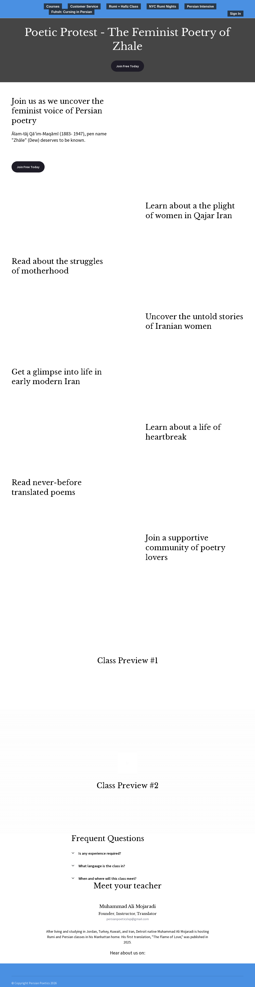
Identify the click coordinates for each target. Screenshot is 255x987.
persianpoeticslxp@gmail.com (127, 915)
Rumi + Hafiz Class (107, 6)
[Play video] (127, 634)
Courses (50, 6)
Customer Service (75, 6)
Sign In (238, 8)
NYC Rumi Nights (140, 6)
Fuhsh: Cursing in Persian (208, 6)
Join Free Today (127, 61)
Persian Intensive (171, 6)
